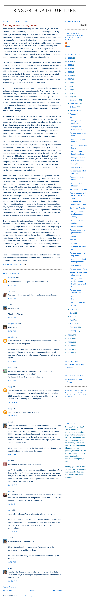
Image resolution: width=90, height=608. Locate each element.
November (74, 103)
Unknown (12, 278)
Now (71, 117)
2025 (70, 61)
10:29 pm (12, 416)
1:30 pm (12, 562)
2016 (70, 83)
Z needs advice (76, 167)
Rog (9, 491)
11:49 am (12, 485)
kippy (10, 387)
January (73, 331)
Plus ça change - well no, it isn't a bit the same (78, 195)
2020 (70, 72)
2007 (70, 349)
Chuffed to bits (75, 265)
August (73, 114)
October (73, 107)
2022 (70, 65)
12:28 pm (12, 532)
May (72, 316)
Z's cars (73, 236)
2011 (70, 335)
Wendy (11, 337)
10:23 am (12, 581)
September (74, 110)
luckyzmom (12, 324)
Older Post (57, 591)
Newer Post (7, 591)
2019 (70, 75)
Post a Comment (9, 587)
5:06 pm (12, 331)
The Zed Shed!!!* (76, 226)
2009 (70, 342)
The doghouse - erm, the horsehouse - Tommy (78, 214)
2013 (70, 93)
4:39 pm (12, 285)
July (72, 309)
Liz (9, 461)
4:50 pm (12, 298)
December (74, 100)
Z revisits (73, 243)
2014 (70, 90)
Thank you (74, 164)
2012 (70, 97)
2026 (70, 58)
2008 (70, 346)
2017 (70, 79)
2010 (70, 339)
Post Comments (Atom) (23, 596)
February (74, 327)
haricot (10, 367)
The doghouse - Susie (78, 269)
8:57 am (12, 455)
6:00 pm (12, 361)
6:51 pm (12, 380)
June (72, 313)
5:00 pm (12, 318)
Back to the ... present (78, 189)
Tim (9, 291)
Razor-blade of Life (45, 10)
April (72, 320)
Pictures (73, 240)
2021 (70, 68)
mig (9, 510)
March (72, 324)
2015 (70, 86)
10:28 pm (12, 402)
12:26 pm (12, 504)
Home (32, 591)
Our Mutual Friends (77, 208)
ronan (68, 46)
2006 (70, 353)
